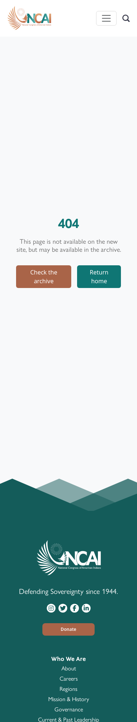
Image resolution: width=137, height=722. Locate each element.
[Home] (29, 18)
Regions (68, 688)
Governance (68, 709)
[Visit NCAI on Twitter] (62, 607)
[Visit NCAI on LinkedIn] (86, 607)
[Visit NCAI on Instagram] (51, 607)
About (68, 668)
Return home (99, 276)
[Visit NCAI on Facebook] (74, 607)
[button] (68, 629)
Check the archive (43, 276)
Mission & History (68, 699)
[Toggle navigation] (106, 18)
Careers (69, 678)
